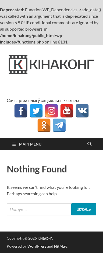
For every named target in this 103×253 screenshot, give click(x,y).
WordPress (36, 246)
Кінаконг (45, 238)
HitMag (60, 246)
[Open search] (90, 144)
